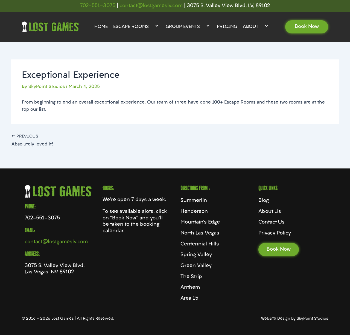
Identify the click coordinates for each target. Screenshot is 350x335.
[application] (151, 26)
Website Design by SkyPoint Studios (294, 319)
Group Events (188, 26)
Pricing (227, 27)
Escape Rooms (136, 26)
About (256, 26)
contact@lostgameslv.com (151, 5)
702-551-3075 (97, 5)
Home (101, 27)
